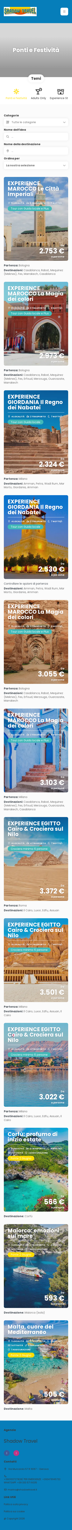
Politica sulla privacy (16, 1504)
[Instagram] (16, 1453)
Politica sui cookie (14, 1511)
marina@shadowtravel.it (22, 1489)
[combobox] (36, 151)
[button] (64, 11)
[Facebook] (7, 1453)
